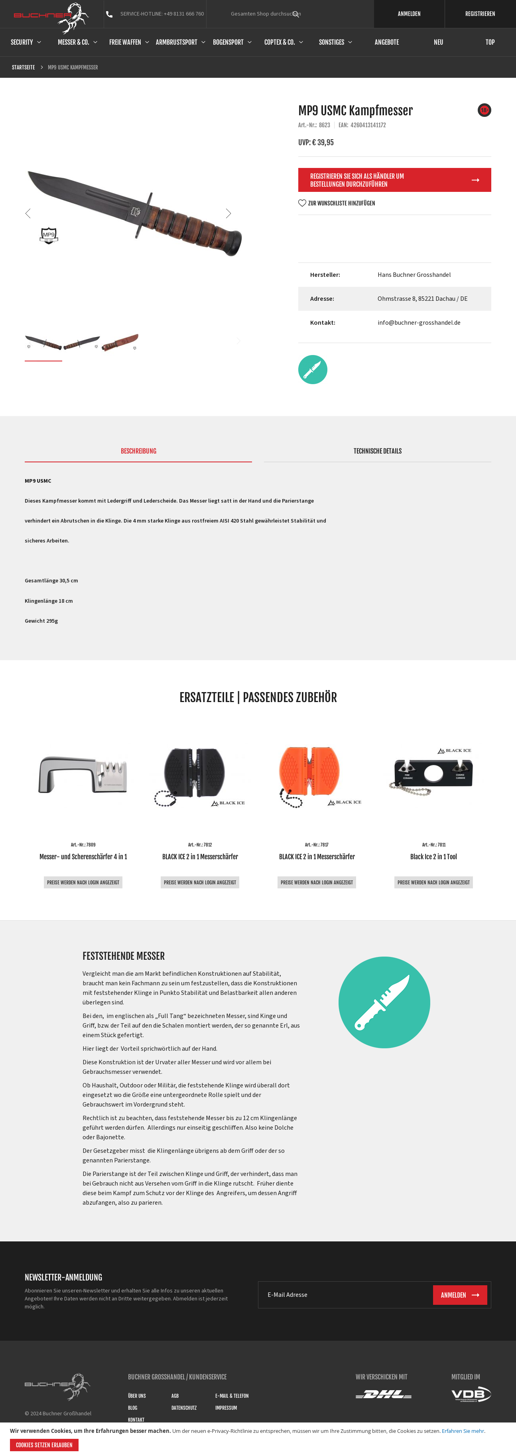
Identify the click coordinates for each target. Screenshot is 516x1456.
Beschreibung (138, 451)
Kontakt (136, 1420)
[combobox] (310, 14)
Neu (438, 42)
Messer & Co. (73, 42)
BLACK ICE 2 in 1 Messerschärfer (200, 857)
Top (490, 42)
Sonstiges (331, 42)
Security (22, 42)
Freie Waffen (125, 42)
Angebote (387, 42)
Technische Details (378, 451)
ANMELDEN (409, 13)
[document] (259, 1439)
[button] (41, 213)
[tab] (138, 454)
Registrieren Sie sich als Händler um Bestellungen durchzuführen (357, 180)
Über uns (137, 1396)
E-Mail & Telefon (232, 1396)
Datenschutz (184, 1408)
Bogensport (228, 42)
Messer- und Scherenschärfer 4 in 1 (83, 857)
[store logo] (51, 18)
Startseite (23, 67)
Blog (132, 1408)
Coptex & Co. (279, 42)
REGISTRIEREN (480, 13)
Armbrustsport (176, 42)
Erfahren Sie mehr (463, 1430)
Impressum (226, 1408)
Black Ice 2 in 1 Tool (433, 857)
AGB (175, 1396)
